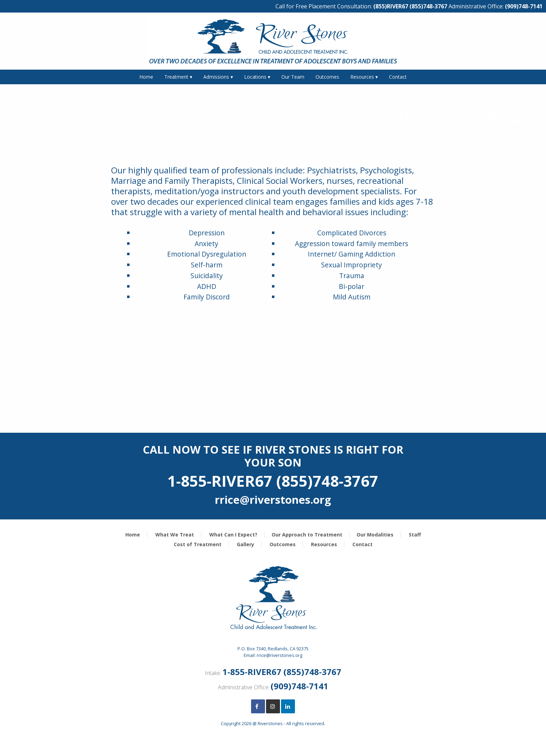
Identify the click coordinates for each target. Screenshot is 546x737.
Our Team (292, 76)
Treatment (176, 76)
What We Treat (174, 534)
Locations (255, 76)
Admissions (216, 76)
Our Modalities (375, 534)
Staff (415, 534)
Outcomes (327, 76)
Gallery (245, 544)
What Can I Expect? (233, 534)
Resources (362, 76)
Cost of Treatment (197, 544)
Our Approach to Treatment (307, 534)
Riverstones (270, 723)
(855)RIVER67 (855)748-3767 (410, 6)
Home (146, 76)
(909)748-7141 (524, 6)
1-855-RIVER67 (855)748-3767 (282, 671)
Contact (398, 76)
